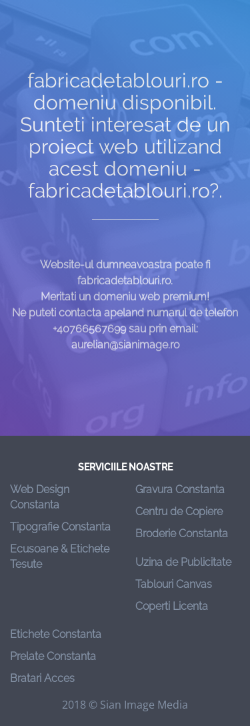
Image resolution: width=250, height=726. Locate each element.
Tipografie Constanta (60, 526)
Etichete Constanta (55, 634)
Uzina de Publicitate (183, 562)
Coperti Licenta (171, 606)
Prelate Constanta (53, 656)
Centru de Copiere (179, 511)
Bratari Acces (42, 678)
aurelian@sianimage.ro (125, 351)
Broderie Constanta (181, 533)
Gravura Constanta (180, 489)
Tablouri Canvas (173, 584)
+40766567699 (89, 335)
